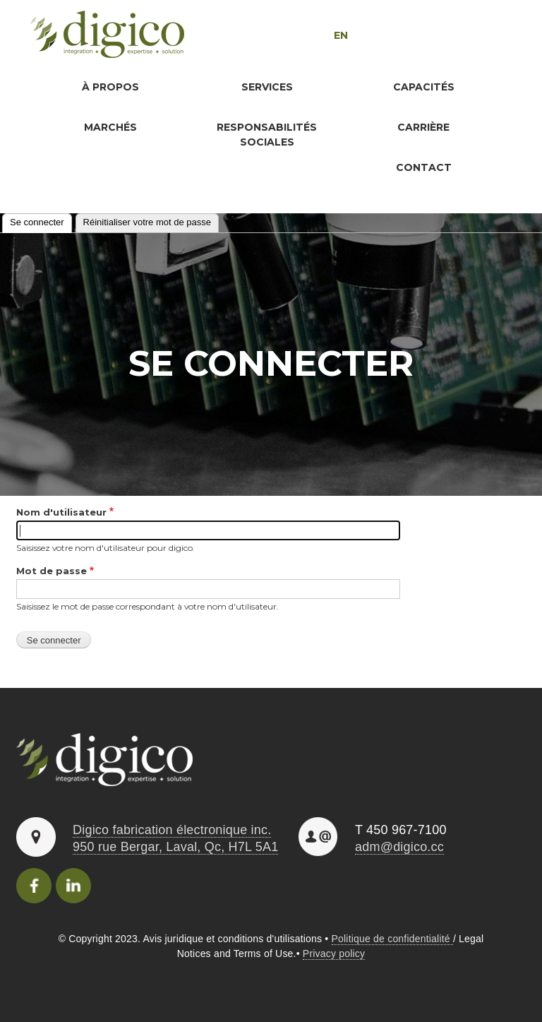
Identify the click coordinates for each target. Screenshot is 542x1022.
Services (267, 87)
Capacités (423, 87)
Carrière (423, 127)
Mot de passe (51, 570)
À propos (110, 87)
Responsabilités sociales (267, 134)
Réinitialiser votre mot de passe (147, 222)
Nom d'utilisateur (61, 512)
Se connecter (41, 220)
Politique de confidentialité (392, 938)
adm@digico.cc (399, 847)
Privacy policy (334, 953)
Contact (424, 167)
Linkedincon (73, 885)
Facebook (34, 885)
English (311, 35)
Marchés (110, 127)
